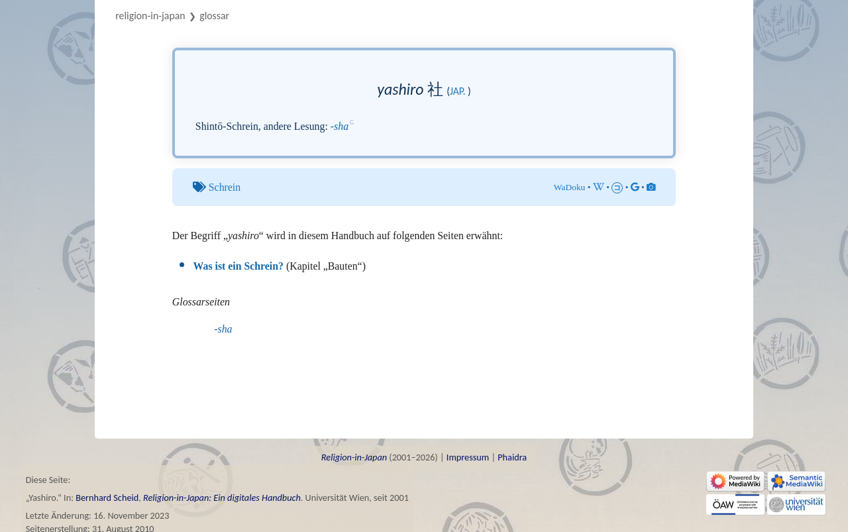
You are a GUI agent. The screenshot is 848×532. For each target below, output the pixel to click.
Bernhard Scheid (107, 498)
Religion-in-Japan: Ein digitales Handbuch (222, 498)
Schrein (224, 187)
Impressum (468, 457)
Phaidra (512, 457)
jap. (458, 91)
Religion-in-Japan (150, 15)
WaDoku (570, 187)
